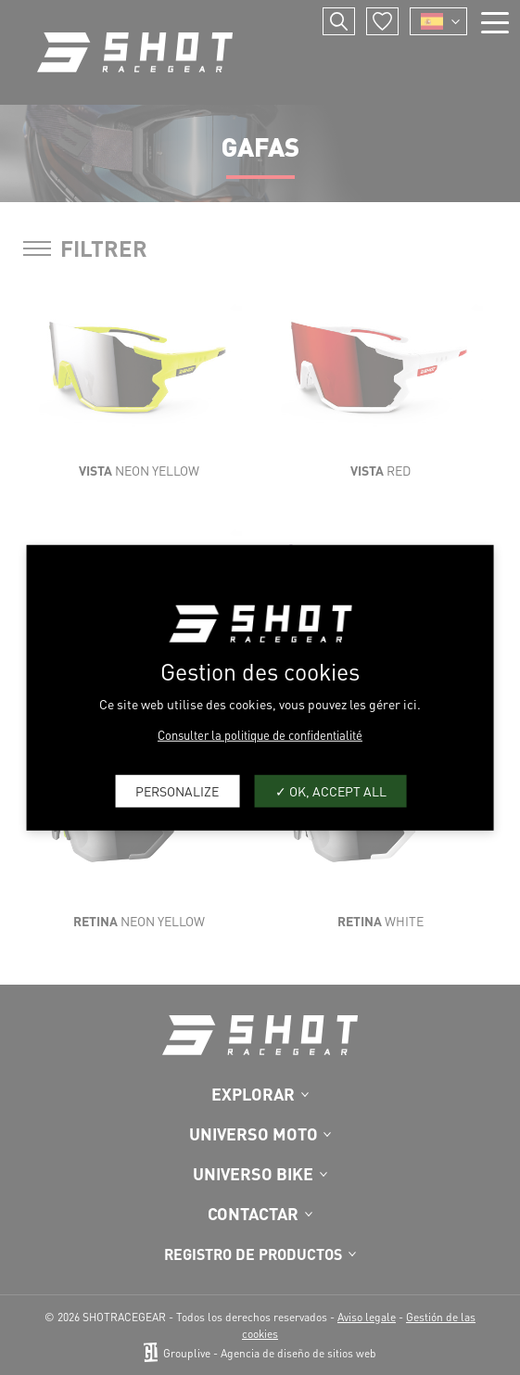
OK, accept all (331, 791)
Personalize (177, 791)
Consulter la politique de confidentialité (260, 734)
